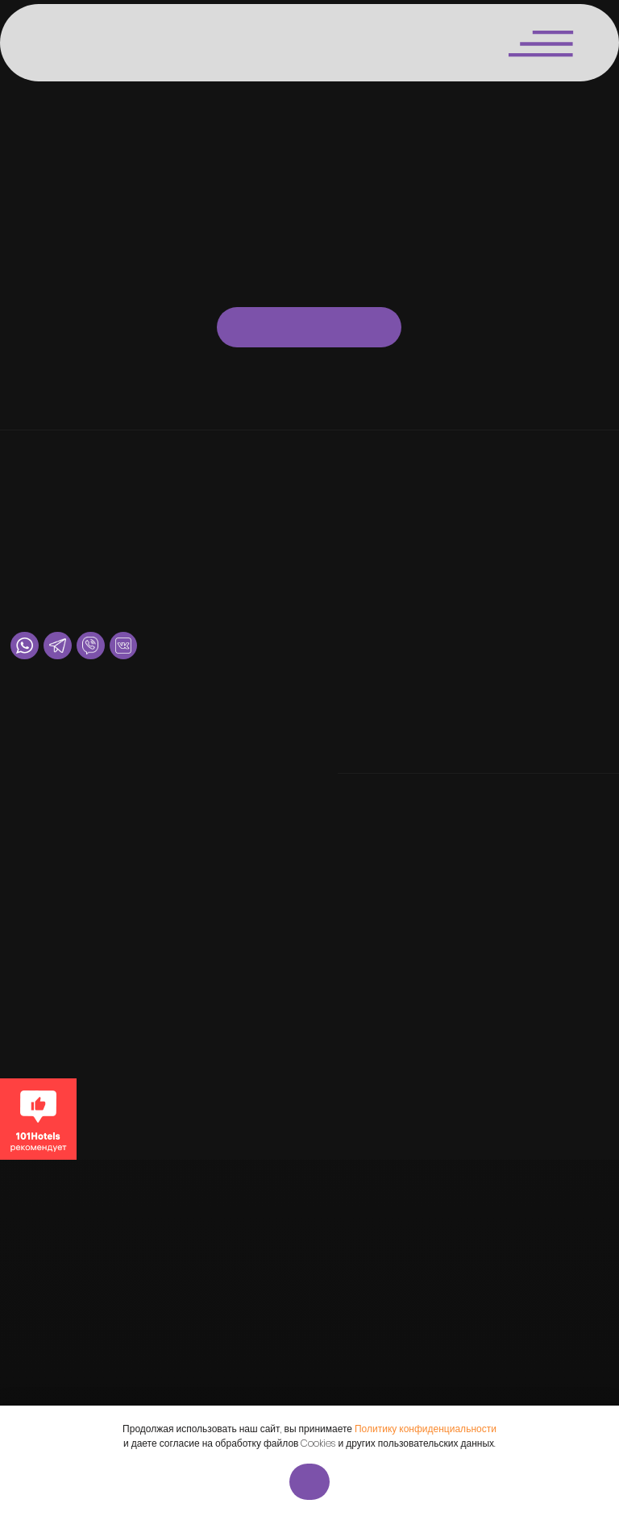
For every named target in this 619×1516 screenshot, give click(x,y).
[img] (65, 42)
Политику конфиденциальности (425, 1428)
